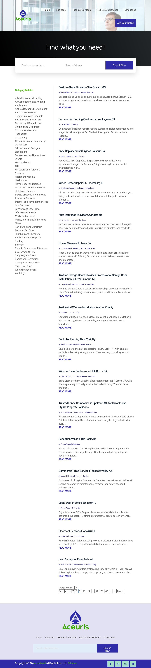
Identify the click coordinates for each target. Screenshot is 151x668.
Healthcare (79, 156)
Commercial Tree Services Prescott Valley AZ (85, 471)
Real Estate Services (107, 9)
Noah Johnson (66, 412)
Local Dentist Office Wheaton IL (77, 502)
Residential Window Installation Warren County (86, 307)
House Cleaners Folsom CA (75, 243)
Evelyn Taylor (66, 444)
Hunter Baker (66, 248)
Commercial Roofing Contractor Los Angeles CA (87, 119)
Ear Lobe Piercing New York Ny (77, 339)
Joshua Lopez (66, 313)
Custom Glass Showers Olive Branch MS (82, 87)
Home (47, 9)
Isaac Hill (64, 476)
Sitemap (72, 663)
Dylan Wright (65, 376)
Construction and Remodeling (82, 284)
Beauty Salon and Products (80, 344)
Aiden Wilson (66, 508)
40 (106, 591)
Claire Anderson (67, 536)
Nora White (65, 220)
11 (88, 591)
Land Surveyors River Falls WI (76, 559)
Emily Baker (65, 92)
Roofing (75, 124)
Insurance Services (78, 220)
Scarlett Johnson (67, 188)
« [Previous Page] (66, 591)
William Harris (66, 565)
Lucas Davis (65, 124)
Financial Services (81, 9)
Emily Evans (65, 284)
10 (84, 591)
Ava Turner (65, 344)
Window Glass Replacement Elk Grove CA (83, 371)
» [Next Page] (114, 591)
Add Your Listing (125, 23)
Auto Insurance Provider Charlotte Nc (80, 215)
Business (61, 9)
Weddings (76, 444)
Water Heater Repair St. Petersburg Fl (81, 183)
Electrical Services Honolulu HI (77, 531)
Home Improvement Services (82, 92)
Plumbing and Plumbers (85, 188)
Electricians (79, 536)
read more (65, 107)
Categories (130, 9)
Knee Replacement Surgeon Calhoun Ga (82, 151)
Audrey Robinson (67, 156)
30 (102, 591)
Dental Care (76, 508)
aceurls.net (40, 663)
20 (97, 591)
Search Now (119, 65)
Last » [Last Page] (120, 591)
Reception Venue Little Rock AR (77, 439)
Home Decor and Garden (79, 476)
